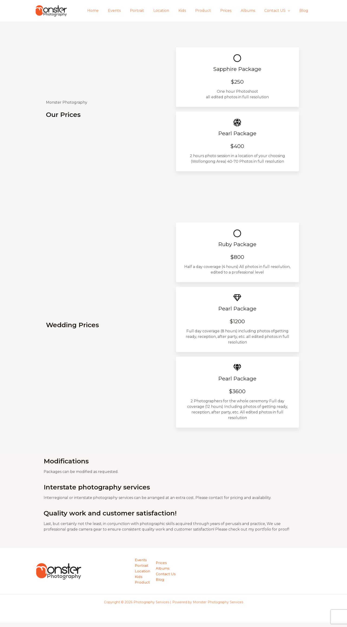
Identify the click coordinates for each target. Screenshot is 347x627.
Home (110, 10)
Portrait (151, 10)
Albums (252, 10)
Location (173, 10)
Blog (304, 10)
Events (130, 10)
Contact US (277, 10)
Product (211, 10)
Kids (192, 10)
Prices (232, 10)
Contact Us (166, 578)
